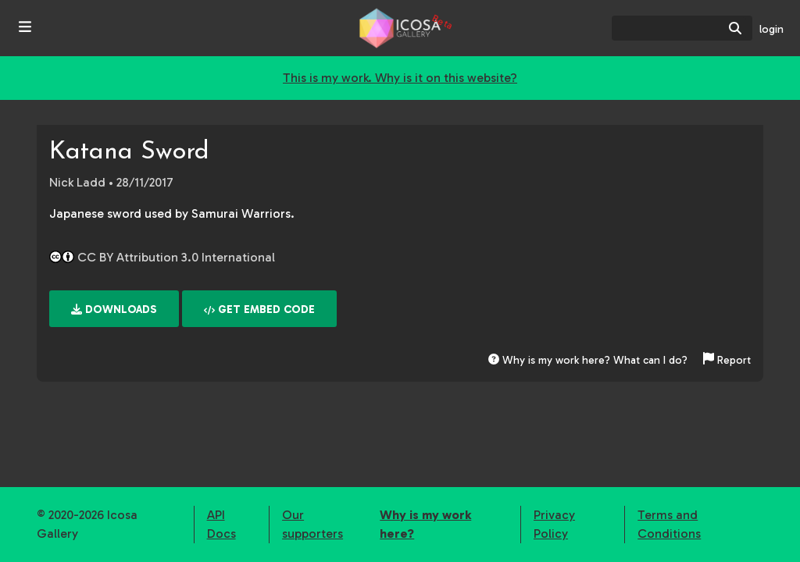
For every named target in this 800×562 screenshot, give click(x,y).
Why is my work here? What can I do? (588, 360)
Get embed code (259, 309)
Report (727, 360)
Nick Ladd (77, 182)
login (771, 29)
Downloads (114, 309)
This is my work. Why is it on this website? (400, 77)
